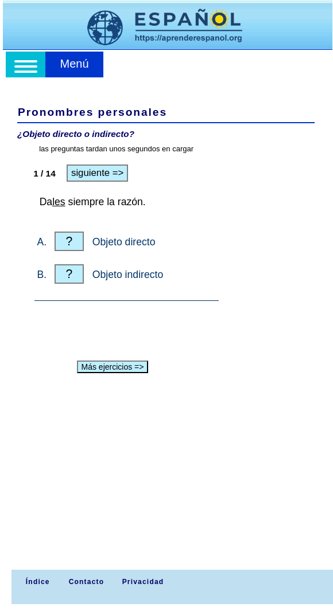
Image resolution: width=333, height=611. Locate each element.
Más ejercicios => (113, 366)
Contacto (86, 582)
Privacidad (143, 582)
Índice (36, 582)
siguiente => (97, 172)
